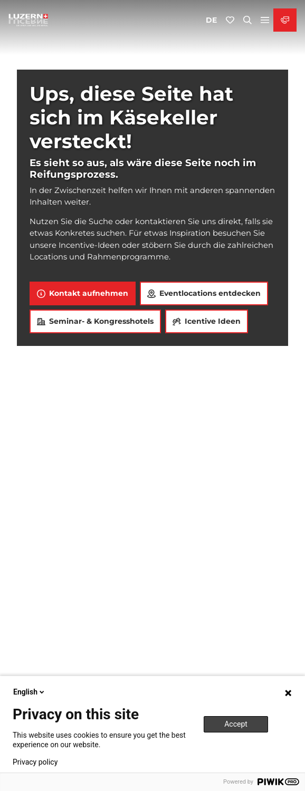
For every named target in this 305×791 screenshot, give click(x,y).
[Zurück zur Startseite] (28, 20)
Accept (235, 724)
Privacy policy (35, 762)
